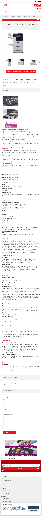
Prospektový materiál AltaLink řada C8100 (16, 384)
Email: (4, 404)
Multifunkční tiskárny (13, 16)
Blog (4, 482)
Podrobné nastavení (6, 513)
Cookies (4, 484)
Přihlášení (39, 1)
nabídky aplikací (23, 150)
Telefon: (5, 409)
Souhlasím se (15, 470)
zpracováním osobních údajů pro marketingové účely (19, 470)
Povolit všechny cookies (34, 507)
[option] (8, 62)
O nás (4, 478)
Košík (39, 8)
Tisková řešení (6, 16)
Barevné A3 (19, 16)
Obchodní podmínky (7, 480)
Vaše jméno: (6, 399)
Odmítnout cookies (33, 510)
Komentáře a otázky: (8, 414)
